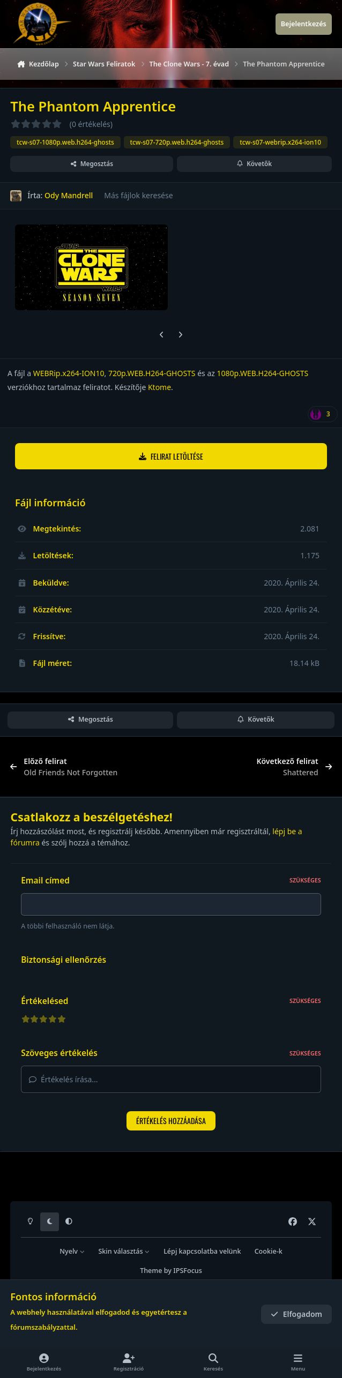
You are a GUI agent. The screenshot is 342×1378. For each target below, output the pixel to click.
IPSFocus (187, 1270)
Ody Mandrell (68, 196)
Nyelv (72, 1251)
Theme (151, 1270)
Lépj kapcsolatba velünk (202, 1251)
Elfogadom (296, 1314)
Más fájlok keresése (138, 196)
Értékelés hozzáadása (171, 1123)
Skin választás (124, 1251)
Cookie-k (268, 1251)
